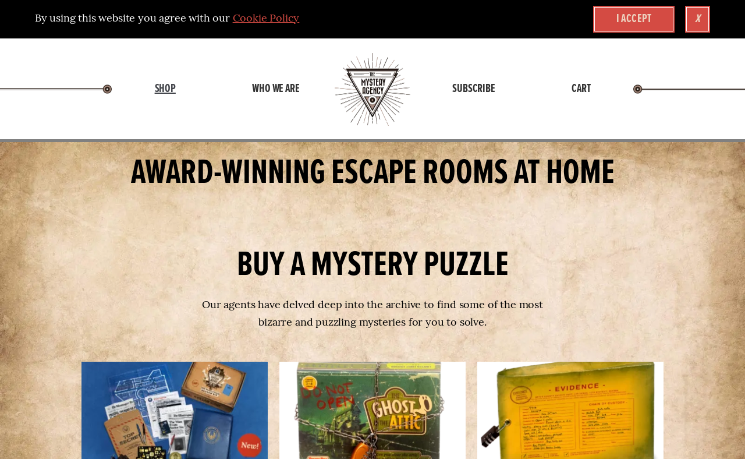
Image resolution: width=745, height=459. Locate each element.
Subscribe (473, 89)
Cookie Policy (266, 18)
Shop (165, 89)
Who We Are (275, 89)
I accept (634, 19)
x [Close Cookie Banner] (697, 19)
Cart (581, 89)
